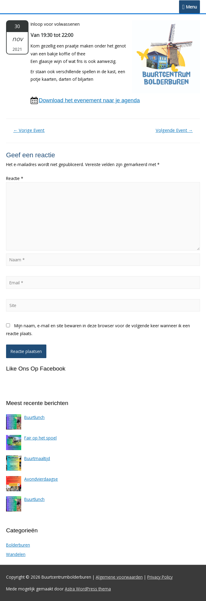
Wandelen (15, 554)
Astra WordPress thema (88, 589)
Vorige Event (29, 130)
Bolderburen (18, 545)
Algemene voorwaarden (119, 577)
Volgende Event (174, 130)
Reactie (14, 178)
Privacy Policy (160, 577)
